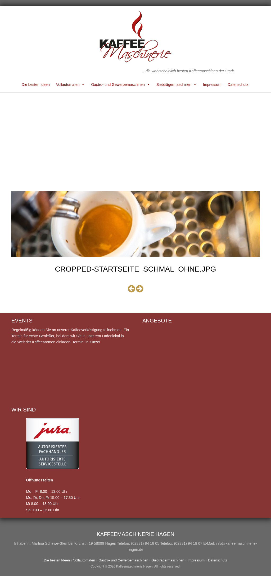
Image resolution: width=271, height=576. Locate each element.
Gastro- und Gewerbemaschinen (120, 84)
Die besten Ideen (36, 84)
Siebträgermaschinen (176, 84)
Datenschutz (238, 84)
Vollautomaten (70, 84)
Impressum (212, 84)
